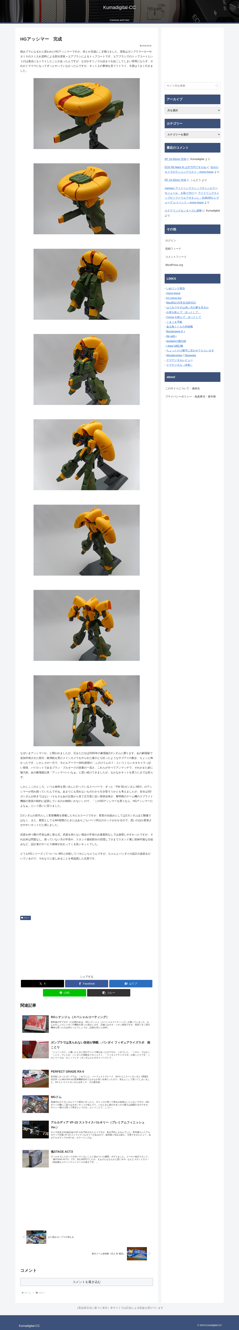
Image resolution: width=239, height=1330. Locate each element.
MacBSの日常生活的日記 (181, 302)
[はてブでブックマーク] (130, 983)
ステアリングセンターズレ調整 (183, 210)
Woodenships (174, 355)
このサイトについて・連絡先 (182, 388)
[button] (108, 993)
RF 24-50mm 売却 (175, 159)
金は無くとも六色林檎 (179, 326)
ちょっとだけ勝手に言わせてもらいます (190, 350)
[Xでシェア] (42, 983)
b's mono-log (173, 298)
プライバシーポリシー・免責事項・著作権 (190, 396)
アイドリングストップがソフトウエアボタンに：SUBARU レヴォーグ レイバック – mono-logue (192, 198)
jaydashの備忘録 (176, 341)
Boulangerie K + (175, 331)
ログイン (170, 240)
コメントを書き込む (87, 1282)
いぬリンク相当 (175, 288)
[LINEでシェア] (64, 993)
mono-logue (173, 293)
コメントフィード (176, 256)
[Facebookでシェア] (86, 983)
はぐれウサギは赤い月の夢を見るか (187, 307)
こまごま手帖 (174, 322)
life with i (171, 336)
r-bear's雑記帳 (174, 345)
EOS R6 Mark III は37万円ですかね (185, 167)
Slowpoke (190, 355)
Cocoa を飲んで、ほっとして (183, 317)
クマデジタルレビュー (179, 360)
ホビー (25, 918)
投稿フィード (173, 248)
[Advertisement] (86, 946)
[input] (192, 85)
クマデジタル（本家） (179, 365)
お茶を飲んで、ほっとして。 (183, 312)
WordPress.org (174, 265)
